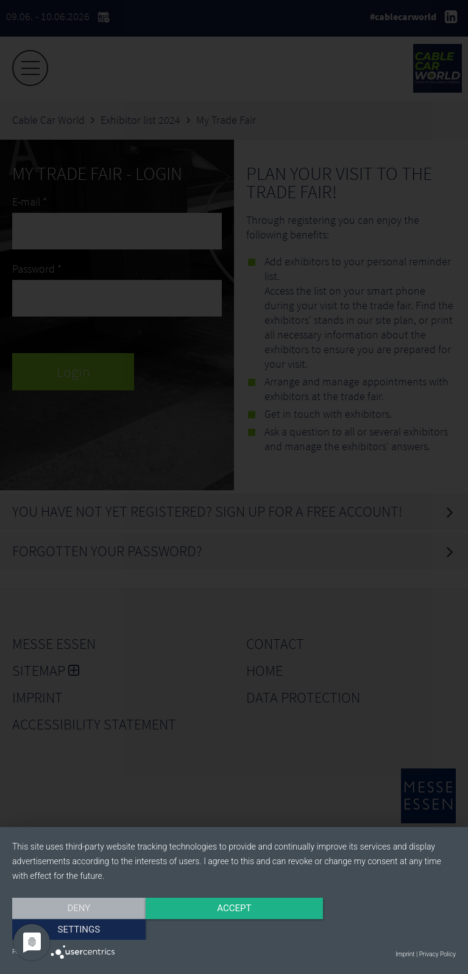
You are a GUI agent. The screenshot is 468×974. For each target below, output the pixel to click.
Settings (389, 929)
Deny (78, 929)
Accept (234, 929)
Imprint (404, 954)
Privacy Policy (437, 954)
